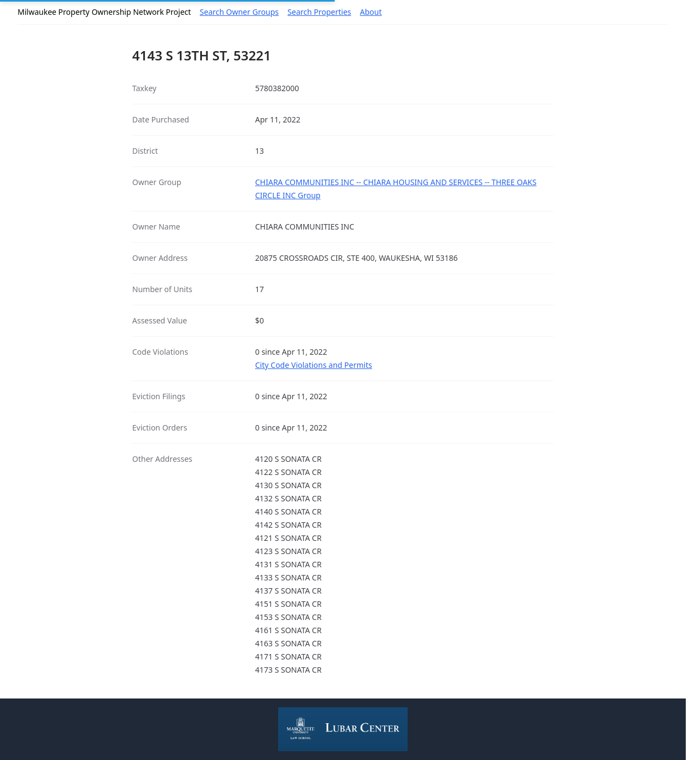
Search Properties (319, 12)
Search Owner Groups (239, 12)
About (371, 12)
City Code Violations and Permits (313, 365)
